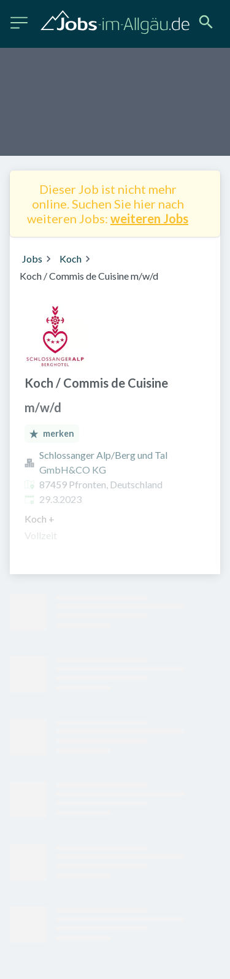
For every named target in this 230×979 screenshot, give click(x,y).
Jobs (32, 258)
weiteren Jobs (149, 218)
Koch (70, 258)
